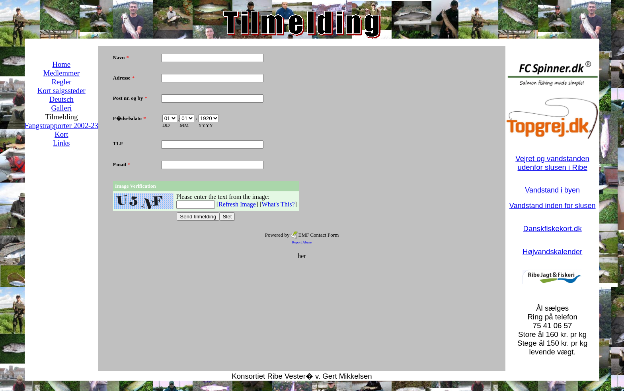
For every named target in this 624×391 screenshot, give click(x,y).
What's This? (278, 204)
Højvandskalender (552, 251)
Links (61, 143)
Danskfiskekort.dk (552, 228)
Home (62, 64)
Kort (61, 134)
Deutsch (61, 99)
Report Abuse (302, 242)
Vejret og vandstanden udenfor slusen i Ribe (552, 162)
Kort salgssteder (61, 90)
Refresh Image (237, 204)
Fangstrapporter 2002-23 (61, 125)
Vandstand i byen (552, 190)
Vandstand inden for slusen (552, 206)
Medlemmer (61, 73)
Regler (61, 82)
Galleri (61, 108)
